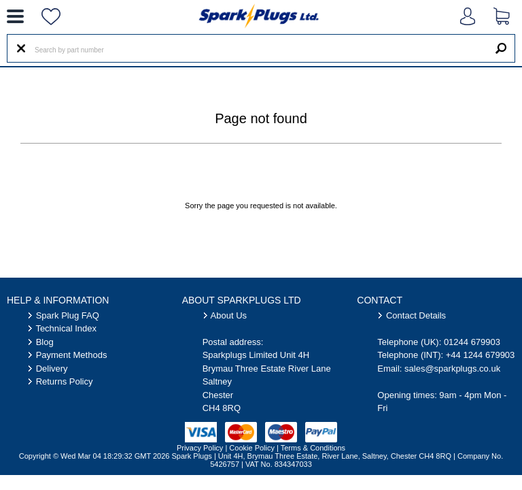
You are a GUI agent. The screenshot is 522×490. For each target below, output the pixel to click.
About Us (229, 315)
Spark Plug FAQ (67, 315)
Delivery (52, 368)
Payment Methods (71, 355)
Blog (45, 342)
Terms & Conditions (313, 448)
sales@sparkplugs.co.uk (452, 368)
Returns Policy (64, 381)
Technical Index (66, 328)
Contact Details (416, 315)
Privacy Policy (200, 448)
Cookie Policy (252, 448)
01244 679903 (472, 342)
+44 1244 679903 (480, 355)
